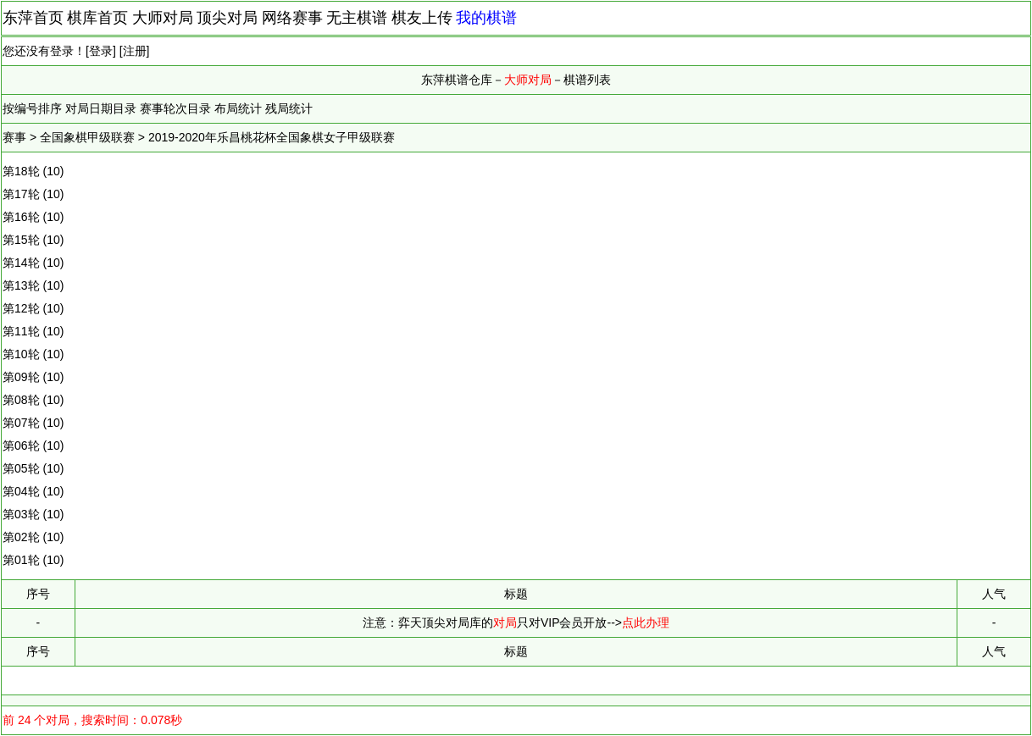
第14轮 (21, 262)
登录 (101, 51)
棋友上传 (421, 17)
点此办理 (645, 622)
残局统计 (289, 108)
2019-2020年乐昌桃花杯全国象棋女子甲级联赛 (271, 137)
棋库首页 (97, 17)
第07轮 (21, 422)
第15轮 (21, 239)
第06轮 (21, 445)
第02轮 (21, 537)
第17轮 (21, 194)
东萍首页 (33, 17)
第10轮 (21, 354)
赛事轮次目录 (175, 108)
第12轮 (21, 308)
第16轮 (21, 217)
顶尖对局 (227, 17)
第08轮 (21, 400)
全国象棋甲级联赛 (87, 137)
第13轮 (21, 285)
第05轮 (21, 468)
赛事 (14, 137)
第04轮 (21, 491)
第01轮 (21, 560)
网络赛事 (292, 17)
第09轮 (21, 377)
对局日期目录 (100, 108)
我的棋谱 (486, 17)
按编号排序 (32, 108)
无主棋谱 (356, 17)
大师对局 (162, 17)
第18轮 (21, 171)
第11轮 (21, 331)
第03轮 (21, 514)
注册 (135, 51)
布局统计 (238, 108)
